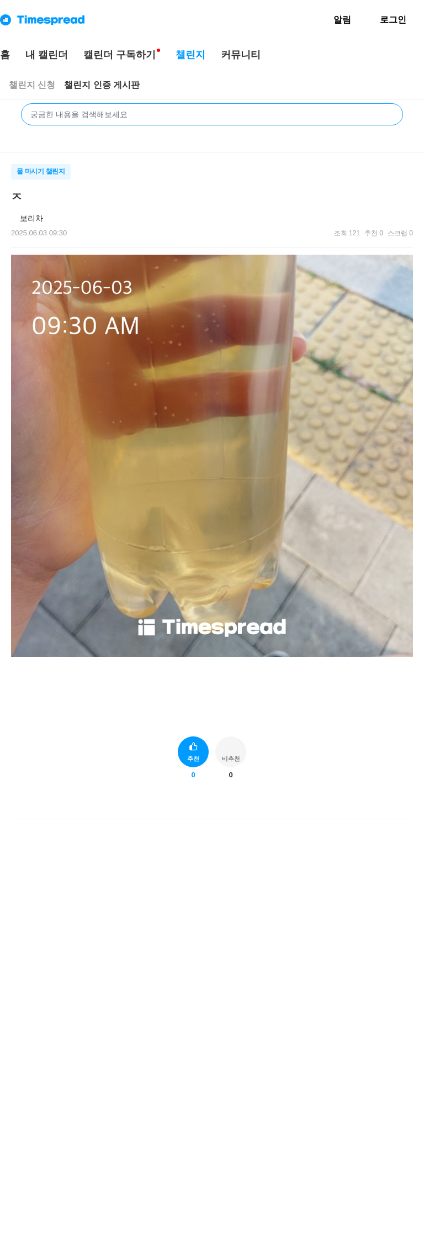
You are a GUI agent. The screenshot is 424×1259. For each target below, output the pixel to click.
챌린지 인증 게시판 (102, 84)
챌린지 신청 (32, 84)
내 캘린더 (46, 54)
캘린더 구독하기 (119, 54)
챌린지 (190, 54)
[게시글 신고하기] (403, 803)
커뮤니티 (241, 54)
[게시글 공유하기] (385, 803)
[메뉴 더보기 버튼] (409, 195)
